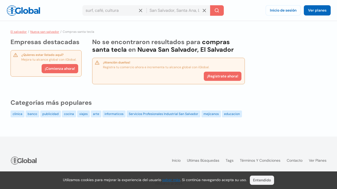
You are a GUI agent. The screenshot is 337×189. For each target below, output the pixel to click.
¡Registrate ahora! (222, 76)
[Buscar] (217, 10)
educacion (232, 114)
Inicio (176, 160)
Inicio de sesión (283, 10)
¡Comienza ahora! (60, 68)
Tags (230, 160)
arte (96, 114)
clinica (17, 114)
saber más (171, 179)
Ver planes (317, 10)
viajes (83, 114)
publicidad (50, 114)
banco (32, 114)
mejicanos (211, 114)
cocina (69, 114)
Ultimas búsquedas (203, 160)
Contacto (295, 160)
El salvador (19, 32)
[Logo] (23, 10)
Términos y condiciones (260, 160)
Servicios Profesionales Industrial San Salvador (163, 114)
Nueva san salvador (44, 32)
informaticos (114, 114)
